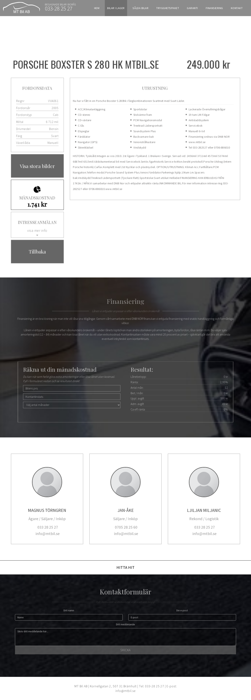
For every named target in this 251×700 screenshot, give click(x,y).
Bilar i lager (116, 8)
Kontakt (237, 8)
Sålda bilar (141, 8)
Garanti (192, 8)
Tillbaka (38, 250)
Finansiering (214, 8)
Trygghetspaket (167, 8)
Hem (97, 8)
